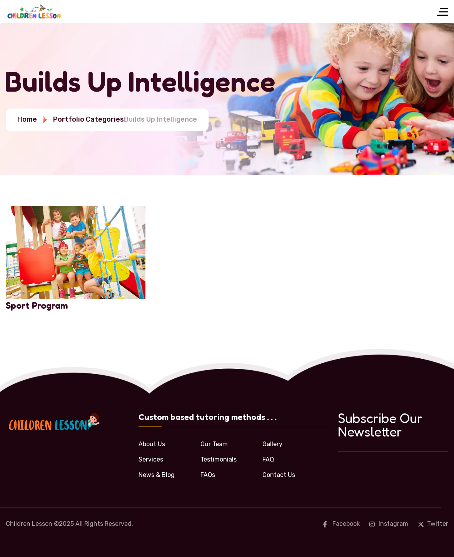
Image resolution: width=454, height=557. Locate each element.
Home (32, 119)
